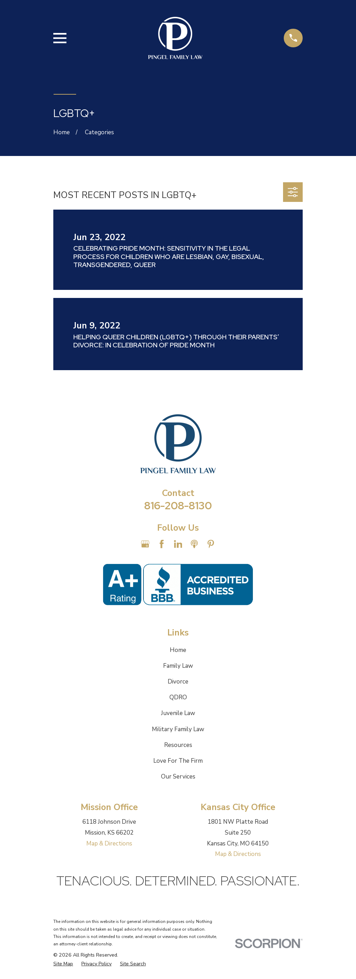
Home (178, 650)
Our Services (178, 777)
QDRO (178, 697)
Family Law (178, 666)
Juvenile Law (178, 713)
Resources (178, 745)
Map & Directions (109, 843)
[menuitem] (63, 963)
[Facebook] (161, 544)
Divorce (178, 682)
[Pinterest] (211, 544)
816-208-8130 (178, 505)
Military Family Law (178, 729)
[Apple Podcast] (194, 544)
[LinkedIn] (178, 544)
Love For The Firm (178, 761)
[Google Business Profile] (145, 544)
